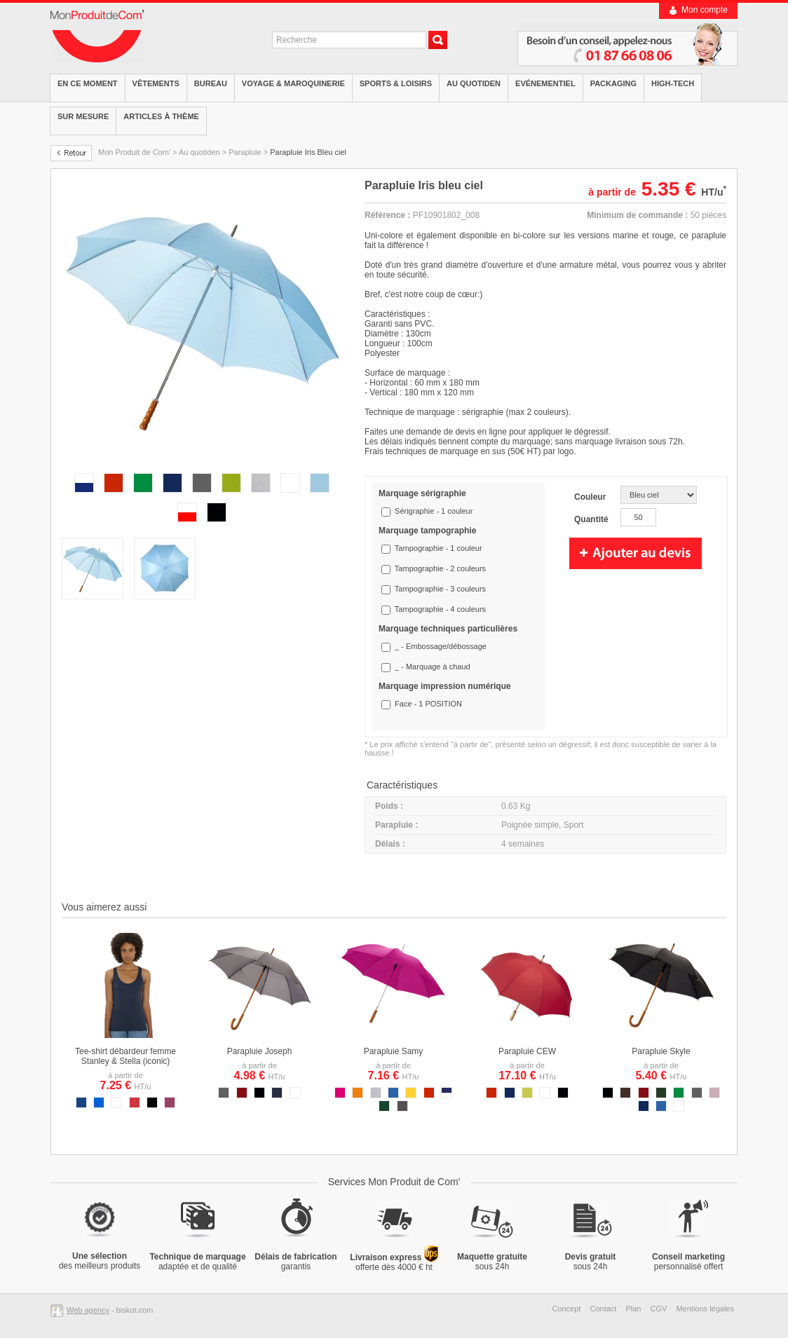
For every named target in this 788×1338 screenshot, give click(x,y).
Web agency (88, 1310)
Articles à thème (161, 116)
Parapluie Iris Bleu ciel (308, 152)
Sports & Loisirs (396, 83)
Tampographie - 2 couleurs (440, 568)
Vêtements (156, 83)
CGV (659, 1308)
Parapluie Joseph (259, 1051)
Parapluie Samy (393, 1051)
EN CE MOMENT (87, 83)
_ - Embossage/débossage (441, 646)
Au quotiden (474, 83)
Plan (633, 1308)
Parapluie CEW (527, 1051)
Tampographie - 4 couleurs (440, 609)
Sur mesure (83, 116)
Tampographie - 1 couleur (438, 548)
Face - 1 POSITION (428, 703)
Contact (603, 1308)
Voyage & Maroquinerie (293, 83)
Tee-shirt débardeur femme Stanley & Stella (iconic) (125, 1056)
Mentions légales (705, 1308)
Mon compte (704, 10)
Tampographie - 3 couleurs (440, 589)
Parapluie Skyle (661, 1051)
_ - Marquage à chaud (432, 666)
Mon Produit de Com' (134, 152)
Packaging (613, 83)
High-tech (672, 83)
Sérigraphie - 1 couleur (434, 511)
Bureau (210, 83)
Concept (566, 1308)
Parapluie (245, 152)
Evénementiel (545, 83)
